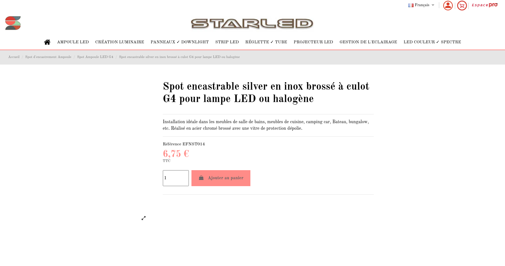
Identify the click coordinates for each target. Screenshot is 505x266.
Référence (172, 144)
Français (421, 5)
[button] (73, 42)
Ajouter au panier (221, 177)
